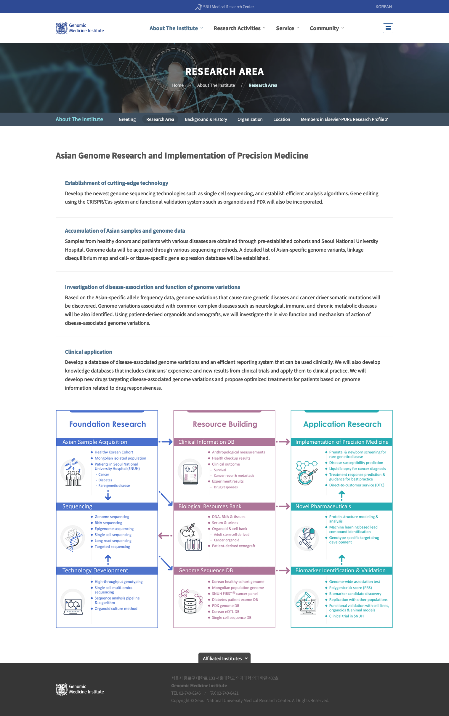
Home (178, 85)
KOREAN (384, 6)
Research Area (262, 85)
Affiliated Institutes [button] (222, 658)
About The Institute (216, 85)
